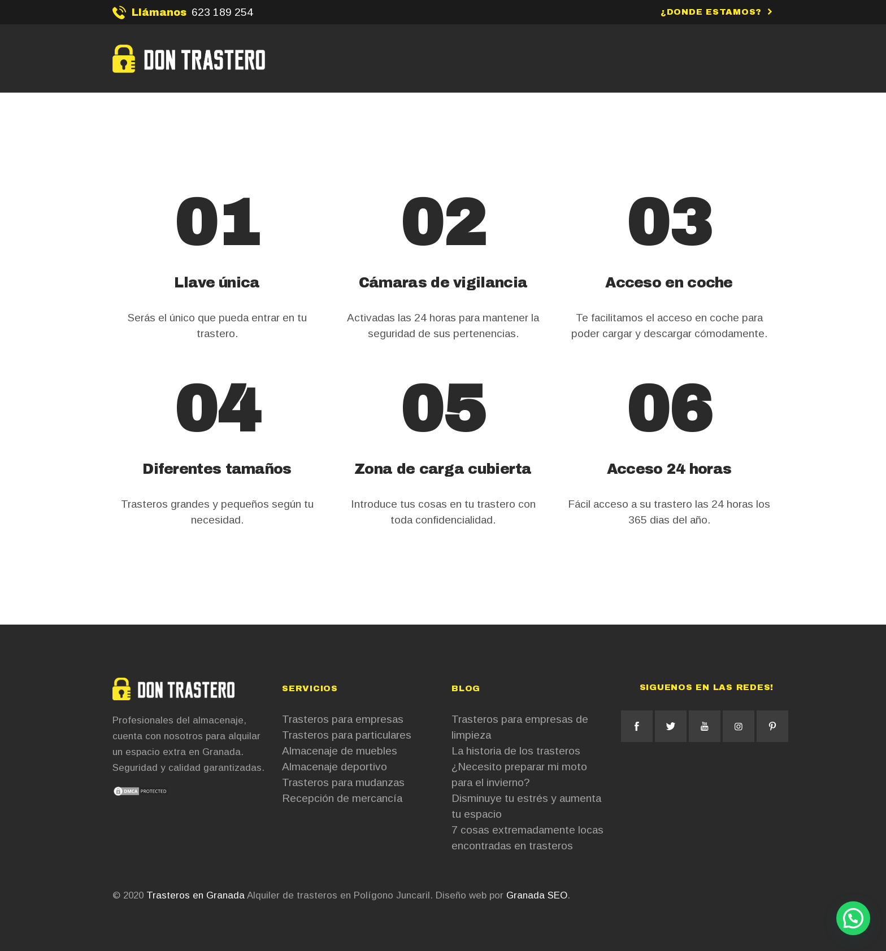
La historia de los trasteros (515, 751)
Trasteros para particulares (346, 735)
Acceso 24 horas (669, 469)
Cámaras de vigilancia (443, 282)
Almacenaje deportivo (334, 767)
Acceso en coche (669, 282)
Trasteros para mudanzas (343, 782)
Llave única (216, 282)
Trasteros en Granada (195, 895)
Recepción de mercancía (342, 798)
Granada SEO (536, 895)
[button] (853, 918)
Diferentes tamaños (216, 469)
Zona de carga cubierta (443, 469)
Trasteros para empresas (342, 719)
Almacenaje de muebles (339, 751)
